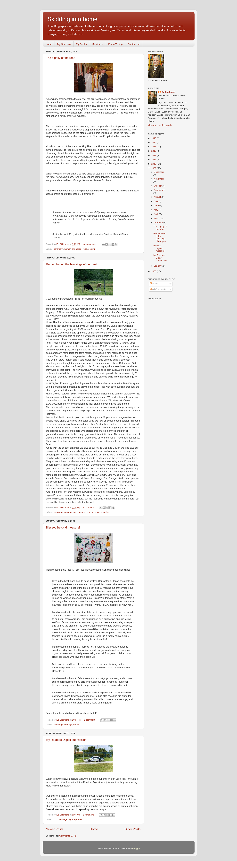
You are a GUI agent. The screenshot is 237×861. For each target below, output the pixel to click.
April (156, 214)
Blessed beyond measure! (63, 527)
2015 (154, 142)
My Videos (97, 44)
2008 (154, 271)
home (76, 724)
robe (85, 249)
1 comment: (89, 507)
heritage (81, 512)
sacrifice (105, 512)
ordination (77, 249)
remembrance (92, 512)
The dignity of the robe (60, 58)
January (158, 266)
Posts (154, 283)
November (159, 179)
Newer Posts (54, 829)
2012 (154, 155)
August (158, 197)
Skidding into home (73, 19)
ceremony (58, 249)
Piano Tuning (115, 44)
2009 (154, 168)
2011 (154, 159)
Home (49, 44)
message (62, 819)
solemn (92, 249)
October (158, 186)
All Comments (158, 289)
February (158, 222)
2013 (154, 151)
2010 (154, 164)
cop (55, 819)
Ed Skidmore (168, 92)
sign (71, 819)
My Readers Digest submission (66, 739)
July (156, 201)
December (159, 172)
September (159, 190)
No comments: (90, 244)
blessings (58, 512)
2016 (154, 138)
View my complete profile (160, 125)
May (156, 210)
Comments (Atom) (68, 836)
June (156, 205)
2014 (154, 146)
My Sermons (64, 44)
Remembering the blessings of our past (71, 264)
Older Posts (132, 829)
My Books (81, 44)
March (157, 218)
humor (68, 249)
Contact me (134, 44)
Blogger (136, 848)
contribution (70, 512)
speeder (78, 819)
